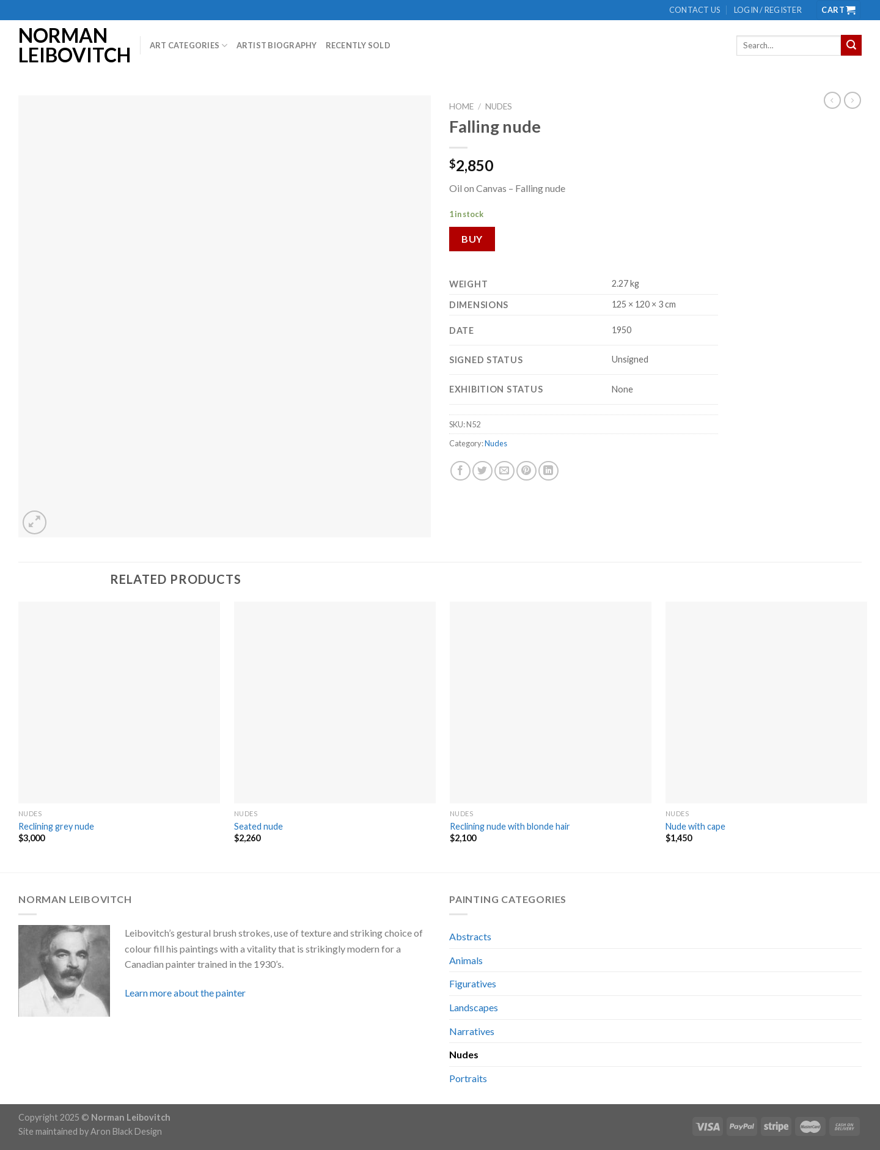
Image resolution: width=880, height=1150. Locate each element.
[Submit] (851, 45)
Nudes (498, 106)
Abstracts (470, 936)
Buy (471, 239)
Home (461, 106)
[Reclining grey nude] (119, 702)
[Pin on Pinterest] (526, 471)
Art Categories (189, 45)
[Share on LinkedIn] (548, 471)
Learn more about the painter (185, 992)
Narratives (471, 1031)
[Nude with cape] (766, 702)
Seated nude (258, 826)
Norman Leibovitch (70, 45)
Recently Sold (358, 45)
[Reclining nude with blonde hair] (550, 702)
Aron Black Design (126, 1131)
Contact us (695, 10)
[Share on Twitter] (482, 471)
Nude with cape (695, 826)
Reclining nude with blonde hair (510, 826)
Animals (466, 960)
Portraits (468, 1078)
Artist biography (277, 45)
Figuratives (472, 983)
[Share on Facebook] (460, 471)
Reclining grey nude (56, 826)
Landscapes (473, 1007)
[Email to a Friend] (504, 471)
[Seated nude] (335, 702)
